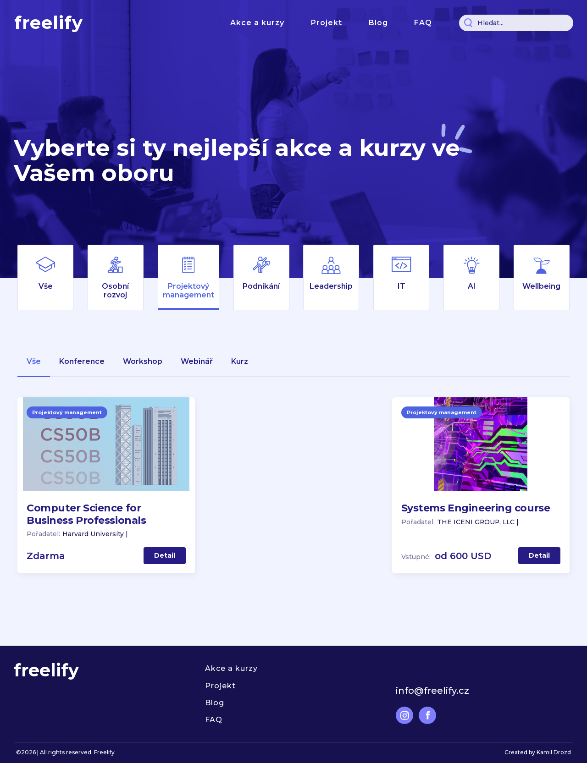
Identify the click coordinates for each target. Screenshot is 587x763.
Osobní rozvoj (115, 290)
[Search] (516, 23)
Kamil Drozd (554, 752)
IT (401, 286)
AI (472, 286)
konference (82, 361)
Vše (46, 286)
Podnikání (261, 286)
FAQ (423, 22)
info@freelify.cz (432, 690)
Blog (378, 22)
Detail (164, 555)
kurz (239, 361)
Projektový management (188, 290)
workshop (142, 361)
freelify (48, 22)
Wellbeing (541, 286)
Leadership (331, 286)
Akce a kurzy (257, 22)
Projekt (326, 22)
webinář (197, 361)
